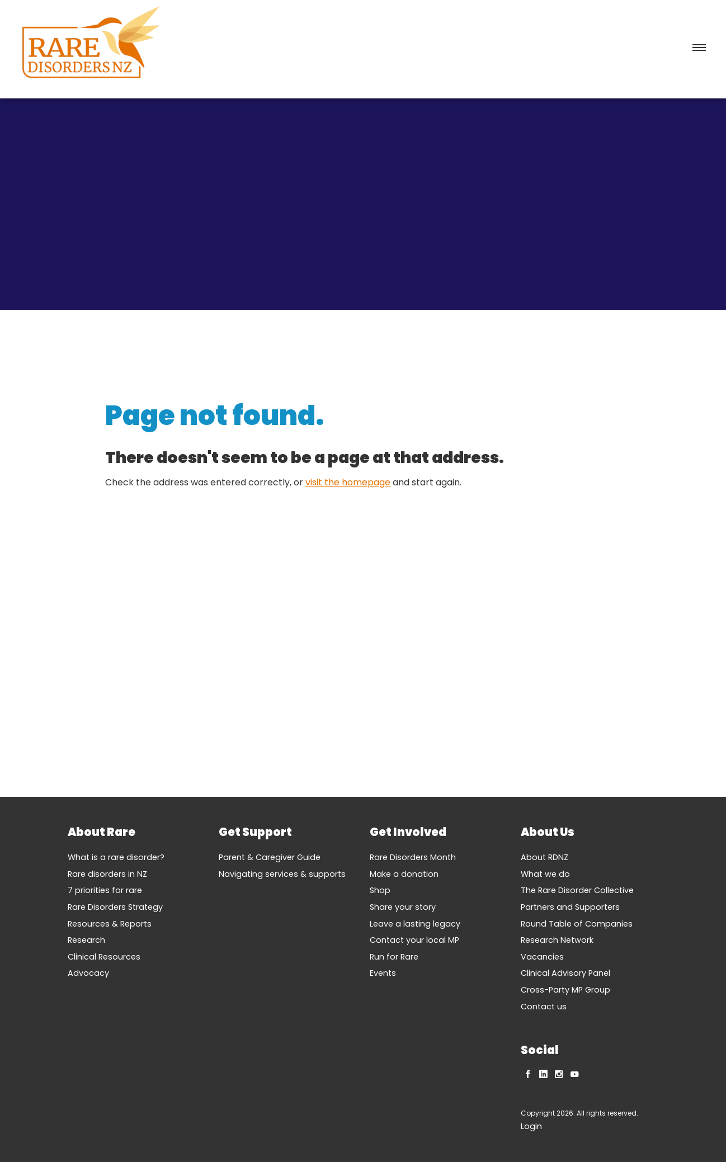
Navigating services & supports (282, 874)
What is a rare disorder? (116, 857)
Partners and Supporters (570, 907)
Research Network (557, 940)
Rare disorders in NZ (107, 874)
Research (86, 940)
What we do (545, 874)
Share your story (403, 907)
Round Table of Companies (577, 923)
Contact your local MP (414, 940)
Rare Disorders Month (413, 857)
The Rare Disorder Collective (577, 890)
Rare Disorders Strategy (115, 907)
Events (383, 973)
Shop (380, 890)
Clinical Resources (104, 956)
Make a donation (404, 874)
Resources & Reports (110, 923)
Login (531, 1126)
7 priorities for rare (105, 890)
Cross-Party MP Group (565, 989)
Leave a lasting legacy (415, 923)
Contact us (544, 1006)
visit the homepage (347, 482)
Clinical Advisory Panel (565, 973)
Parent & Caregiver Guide (269, 857)
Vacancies (542, 956)
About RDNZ (544, 857)
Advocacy (88, 973)
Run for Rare (394, 956)
